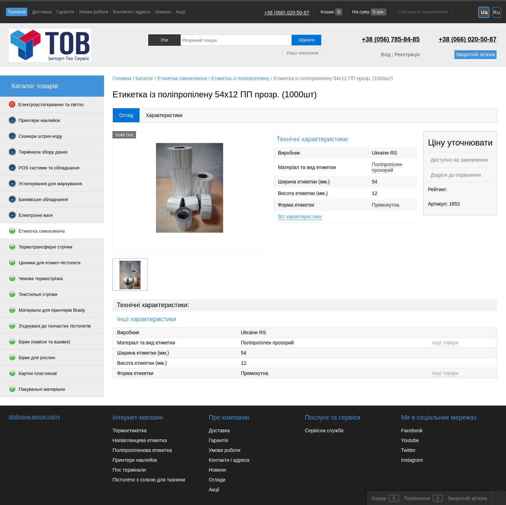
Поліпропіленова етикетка (142, 450)
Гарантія (65, 11)
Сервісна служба (324, 430)
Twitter (408, 450)
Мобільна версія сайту (34, 417)
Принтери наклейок (134, 460)
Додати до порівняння (455, 175)
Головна (16, 11)
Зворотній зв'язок (475, 54)
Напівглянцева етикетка (139, 440)
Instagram (412, 460)
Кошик (330, 11)
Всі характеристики (300, 216)
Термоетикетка (129, 430)
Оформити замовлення (422, 11)
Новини (163, 11)
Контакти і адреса (131, 11)
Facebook (411, 430)
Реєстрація (407, 54)
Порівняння (417, 498)
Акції (180, 11)
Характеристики (164, 115)
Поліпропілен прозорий (387, 167)
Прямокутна (385, 205)
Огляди (217, 480)
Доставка (42, 11)
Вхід (385, 54)
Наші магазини (302, 53)
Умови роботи (93, 11)
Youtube (410, 440)
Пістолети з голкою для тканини (148, 480)
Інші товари (445, 342)
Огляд (126, 115)
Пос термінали (129, 470)
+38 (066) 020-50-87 (286, 12)
